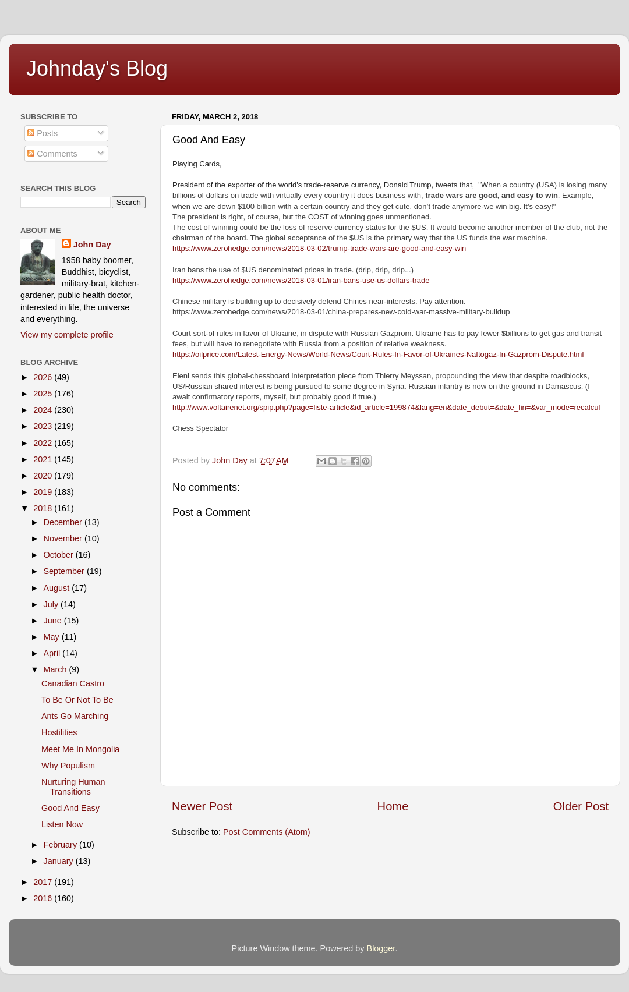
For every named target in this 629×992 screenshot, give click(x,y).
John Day (92, 244)
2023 (43, 426)
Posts (42, 133)
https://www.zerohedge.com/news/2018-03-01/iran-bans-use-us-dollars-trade (301, 280)
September (65, 571)
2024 (43, 409)
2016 (43, 898)
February (62, 844)
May (53, 637)
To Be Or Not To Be (77, 699)
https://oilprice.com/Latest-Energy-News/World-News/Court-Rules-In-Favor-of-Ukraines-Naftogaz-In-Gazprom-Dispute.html (378, 354)
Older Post (581, 806)
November (64, 538)
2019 (43, 492)
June (54, 620)
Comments (52, 153)
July (52, 604)
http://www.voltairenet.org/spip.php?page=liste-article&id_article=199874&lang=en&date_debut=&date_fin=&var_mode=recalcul (386, 407)
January (60, 861)
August (58, 588)
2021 (43, 459)
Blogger (381, 948)
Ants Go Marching (74, 716)
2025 (43, 393)
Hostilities (59, 732)
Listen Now (62, 824)
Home (393, 806)
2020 (43, 475)
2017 (43, 882)
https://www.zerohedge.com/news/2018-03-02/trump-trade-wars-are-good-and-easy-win (319, 248)
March (56, 669)
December (64, 522)
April (53, 653)
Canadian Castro (72, 683)
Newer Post (202, 806)
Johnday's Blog (97, 68)
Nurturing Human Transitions (73, 786)
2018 (43, 508)
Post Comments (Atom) (266, 832)
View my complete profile (67, 334)
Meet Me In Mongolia (80, 749)
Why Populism (68, 765)
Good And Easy (70, 808)
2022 (43, 443)
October (60, 554)
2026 (43, 377)
